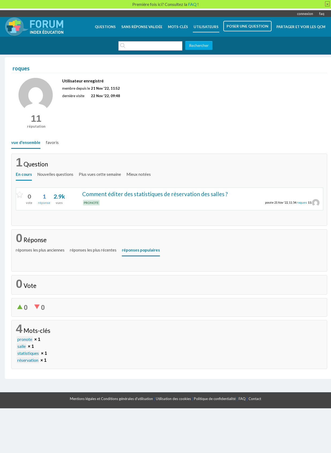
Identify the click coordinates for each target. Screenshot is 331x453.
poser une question (247, 26)
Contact (255, 399)
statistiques (28, 353)
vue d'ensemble (25, 142)
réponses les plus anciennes (40, 250)
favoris (52, 142)
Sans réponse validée (141, 27)
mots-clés (178, 27)
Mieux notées (138, 174)
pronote (24, 339)
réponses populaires (141, 250)
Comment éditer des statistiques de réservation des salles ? (155, 194)
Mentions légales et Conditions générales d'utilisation (111, 399)
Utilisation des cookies (173, 399)
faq (321, 14)
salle (21, 346)
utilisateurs (206, 27)
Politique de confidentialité (215, 399)
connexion (305, 14)
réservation (27, 360)
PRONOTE (91, 203)
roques (302, 202)
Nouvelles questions (55, 174)
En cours (24, 174)
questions (105, 27)
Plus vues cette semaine (100, 174)
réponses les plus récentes (93, 250)
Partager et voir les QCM (300, 27)
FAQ (242, 399)
